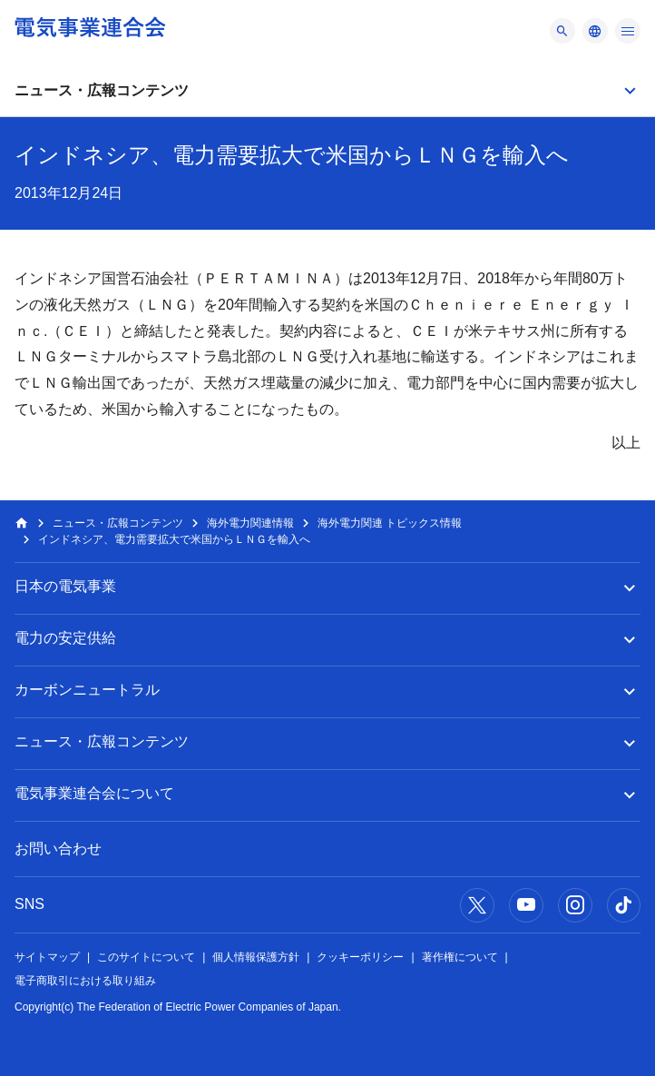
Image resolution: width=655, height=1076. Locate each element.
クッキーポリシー (360, 957)
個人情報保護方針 (255, 957)
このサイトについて (146, 957)
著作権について (460, 957)
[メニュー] (562, 31)
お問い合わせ (58, 848)
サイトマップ (47, 957)
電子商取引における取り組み (85, 980)
